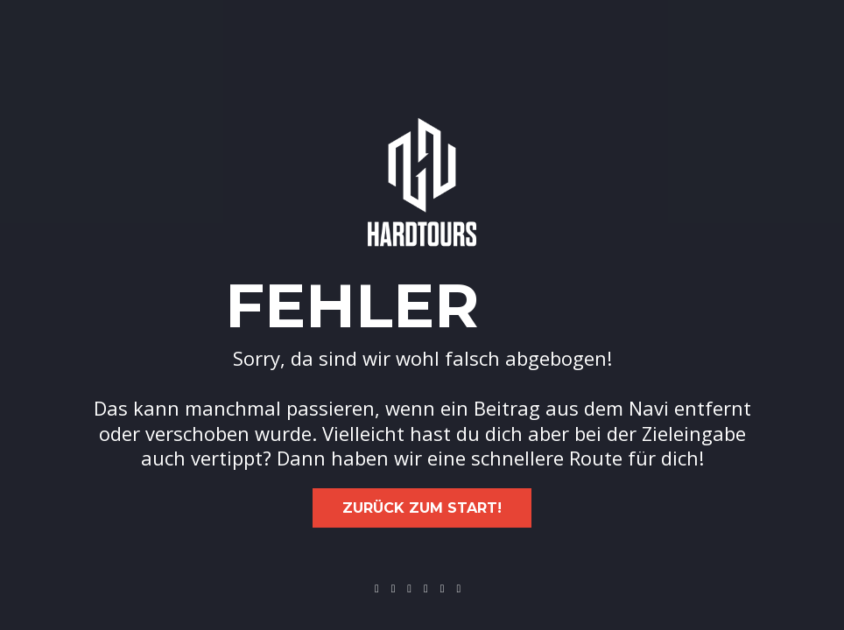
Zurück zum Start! (422, 508)
